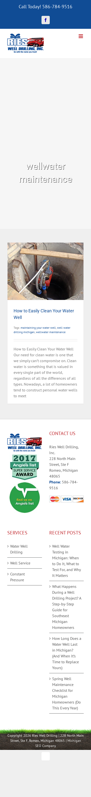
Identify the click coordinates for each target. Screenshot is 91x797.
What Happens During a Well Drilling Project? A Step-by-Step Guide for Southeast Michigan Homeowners (66, 607)
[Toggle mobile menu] (81, 36)
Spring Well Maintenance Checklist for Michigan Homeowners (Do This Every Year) (66, 693)
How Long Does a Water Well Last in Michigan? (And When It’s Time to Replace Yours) (66, 653)
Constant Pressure (17, 577)
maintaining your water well (38, 327)
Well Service (20, 563)
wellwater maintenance (51, 332)
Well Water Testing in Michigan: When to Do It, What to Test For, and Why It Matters (66, 561)
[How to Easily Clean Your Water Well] (45, 271)
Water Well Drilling (19, 549)
